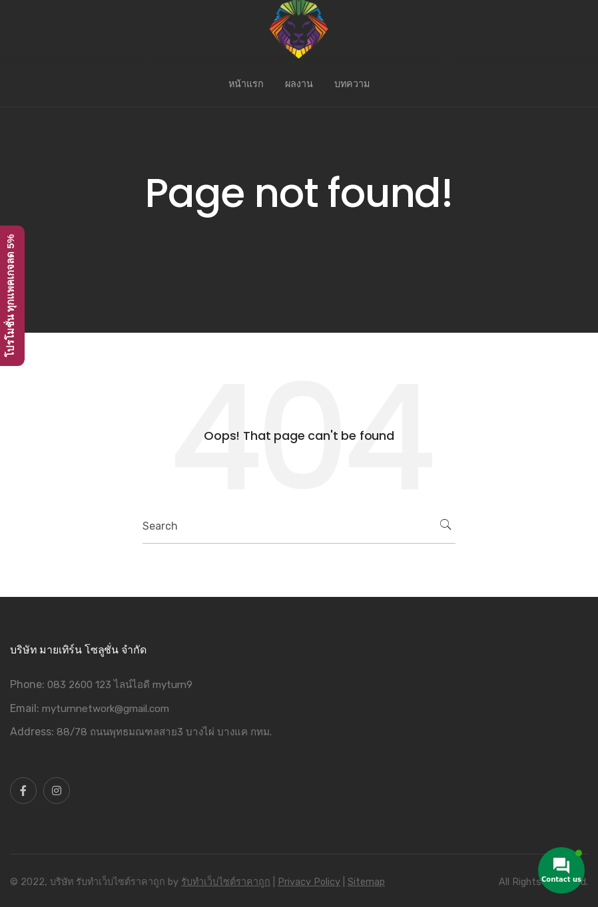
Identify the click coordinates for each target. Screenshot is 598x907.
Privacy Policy (309, 882)
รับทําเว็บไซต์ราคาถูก (225, 882)
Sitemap (366, 882)
